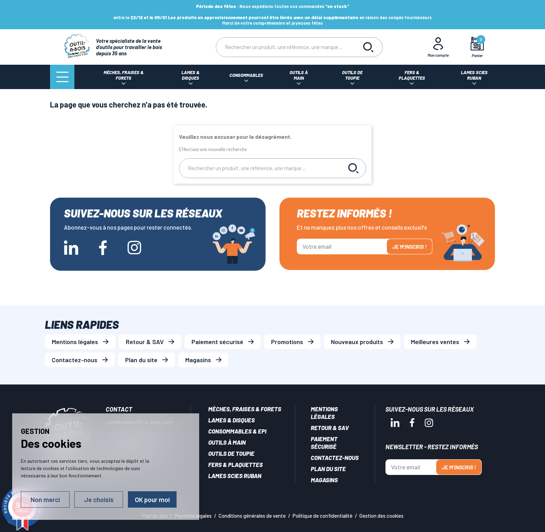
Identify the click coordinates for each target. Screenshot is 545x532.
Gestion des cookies (381, 516)
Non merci (45, 499)
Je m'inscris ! (409, 246)
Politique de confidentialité (322, 516)
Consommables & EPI (237, 431)
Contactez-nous (74, 360)
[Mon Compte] (438, 47)
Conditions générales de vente (252, 516)
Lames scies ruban (234, 475)
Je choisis (99, 499)
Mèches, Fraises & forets (244, 408)
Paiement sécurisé (217, 342)
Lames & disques (231, 419)
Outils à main (227, 442)
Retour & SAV (145, 342)
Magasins (198, 360)
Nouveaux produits (357, 342)
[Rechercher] (285, 47)
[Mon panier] (477, 47)
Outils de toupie (231, 453)
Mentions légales (75, 342)
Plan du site (141, 360)
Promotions (287, 342)
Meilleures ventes (435, 342)
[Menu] (62, 77)
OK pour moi (152, 499)
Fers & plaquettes (235, 464)
